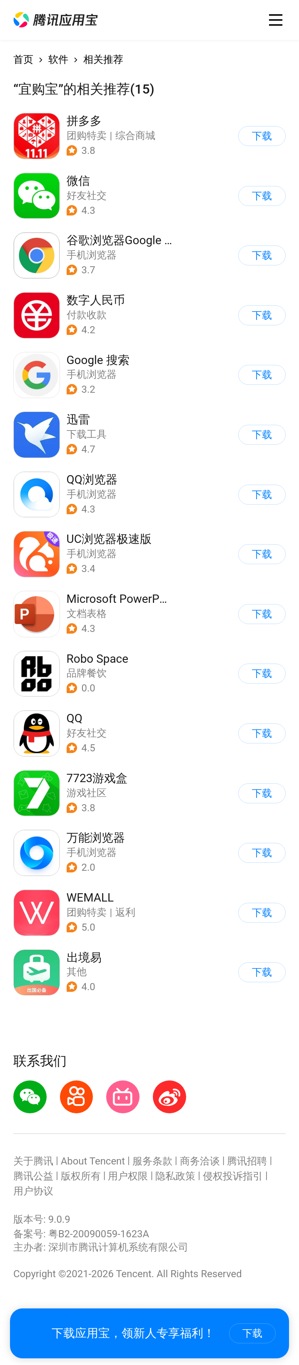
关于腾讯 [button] (33, 1161)
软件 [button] (58, 59)
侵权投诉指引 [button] (233, 1176)
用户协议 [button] (33, 1191)
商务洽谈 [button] (200, 1161)
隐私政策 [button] (175, 1176)
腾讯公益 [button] (33, 1176)
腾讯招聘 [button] (247, 1161)
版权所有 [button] (81, 1176)
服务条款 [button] (152, 1161)
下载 (252, 1333)
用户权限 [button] (128, 1176)
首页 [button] (23, 59)
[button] (55, 20)
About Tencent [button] (93, 1161)
